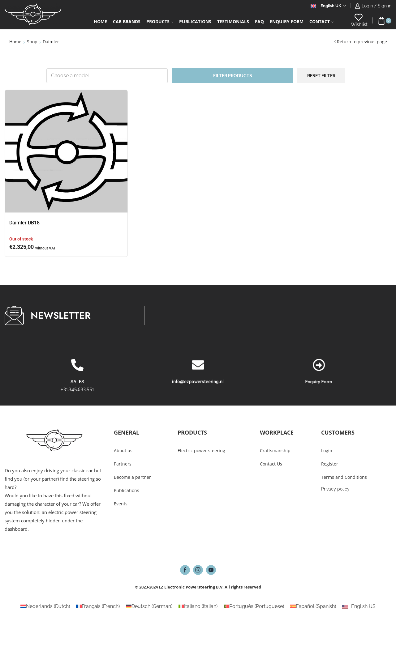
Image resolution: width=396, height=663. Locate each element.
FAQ (259, 21)
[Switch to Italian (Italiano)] (198, 606)
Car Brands (126, 21)
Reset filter (321, 75)
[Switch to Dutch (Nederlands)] (45, 606)
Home (100, 21)
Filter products (232, 75)
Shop (32, 42)
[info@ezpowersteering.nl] (198, 396)
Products (159, 21)
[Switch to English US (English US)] (358, 606)
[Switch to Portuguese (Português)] (254, 606)
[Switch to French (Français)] (98, 606)
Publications (195, 21)
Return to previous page (362, 42)
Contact (321, 21)
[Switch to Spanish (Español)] (313, 606)
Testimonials (233, 21)
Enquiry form (286, 21)
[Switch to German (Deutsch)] (149, 606)
